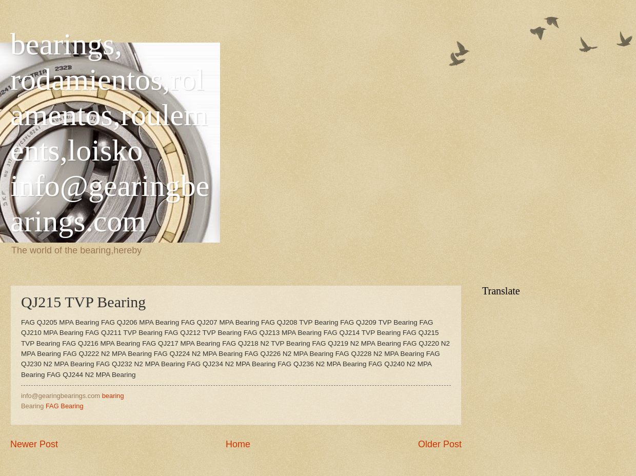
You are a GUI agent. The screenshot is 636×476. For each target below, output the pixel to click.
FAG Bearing (65, 406)
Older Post (440, 444)
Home (238, 444)
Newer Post (34, 444)
